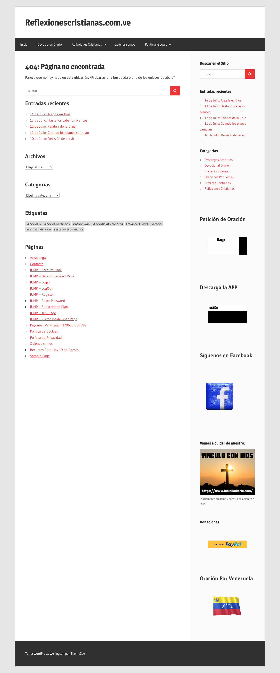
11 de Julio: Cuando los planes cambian (59, 133)
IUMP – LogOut (41, 288)
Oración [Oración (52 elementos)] (157, 223)
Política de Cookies (44, 331)
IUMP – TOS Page (43, 313)
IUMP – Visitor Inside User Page (53, 319)
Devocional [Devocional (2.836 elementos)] (34, 223)
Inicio (23, 44)
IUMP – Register (42, 294)
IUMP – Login (40, 282)
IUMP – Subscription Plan (49, 307)
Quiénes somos (124, 44)
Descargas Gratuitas (219, 160)
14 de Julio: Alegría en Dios (50, 114)
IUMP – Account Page (46, 270)
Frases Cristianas (216, 171)
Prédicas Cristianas (218, 183)
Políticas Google (158, 44)
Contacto (36, 264)
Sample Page (40, 356)
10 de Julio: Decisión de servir (52, 139)
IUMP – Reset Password (47, 301)
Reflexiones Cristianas (89, 44)
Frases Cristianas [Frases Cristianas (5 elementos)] (137, 223)
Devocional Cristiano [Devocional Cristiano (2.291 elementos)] (56, 223)
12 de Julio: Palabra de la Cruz (52, 126)
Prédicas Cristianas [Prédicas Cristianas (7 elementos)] (39, 229)
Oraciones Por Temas (219, 177)
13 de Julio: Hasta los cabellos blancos (58, 120)
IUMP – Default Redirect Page (52, 276)
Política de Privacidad (46, 337)
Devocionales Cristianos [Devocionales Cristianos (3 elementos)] (108, 223)
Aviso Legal (38, 258)
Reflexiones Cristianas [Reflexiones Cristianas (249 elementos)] (68, 229)
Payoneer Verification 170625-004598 (58, 325)
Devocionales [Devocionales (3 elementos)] (81, 223)
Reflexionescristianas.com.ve (78, 22)
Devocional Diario (49, 44)
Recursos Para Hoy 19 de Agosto (54, 350)
